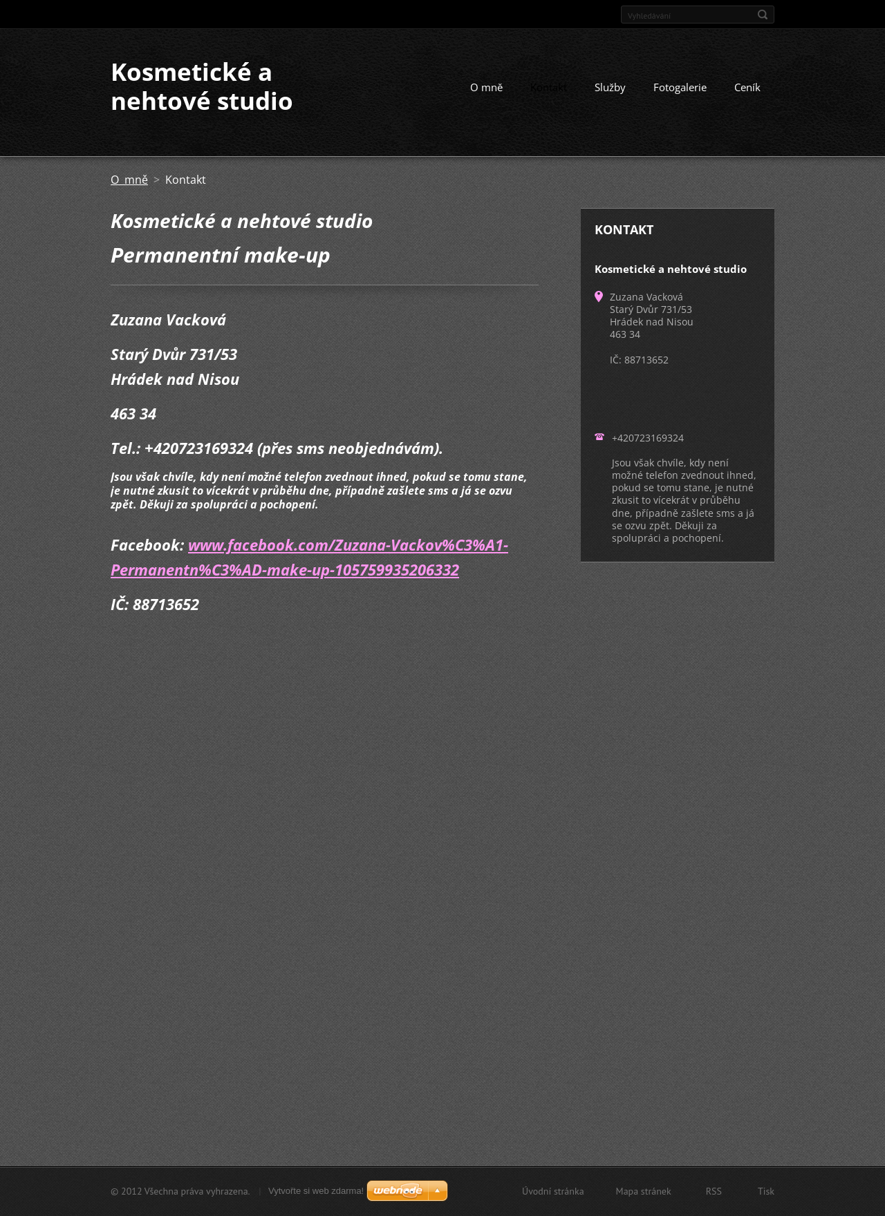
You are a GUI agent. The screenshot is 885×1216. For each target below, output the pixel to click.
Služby (610, 87)
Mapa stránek (643, 1191)
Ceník (747, 87)
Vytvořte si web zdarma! (316, 1191)
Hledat (762, 14)
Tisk (766, 1191)
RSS (714, 1191)
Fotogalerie (680, 87)
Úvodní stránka (553, 1191)
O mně (486, 87)
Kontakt (548, 87)
